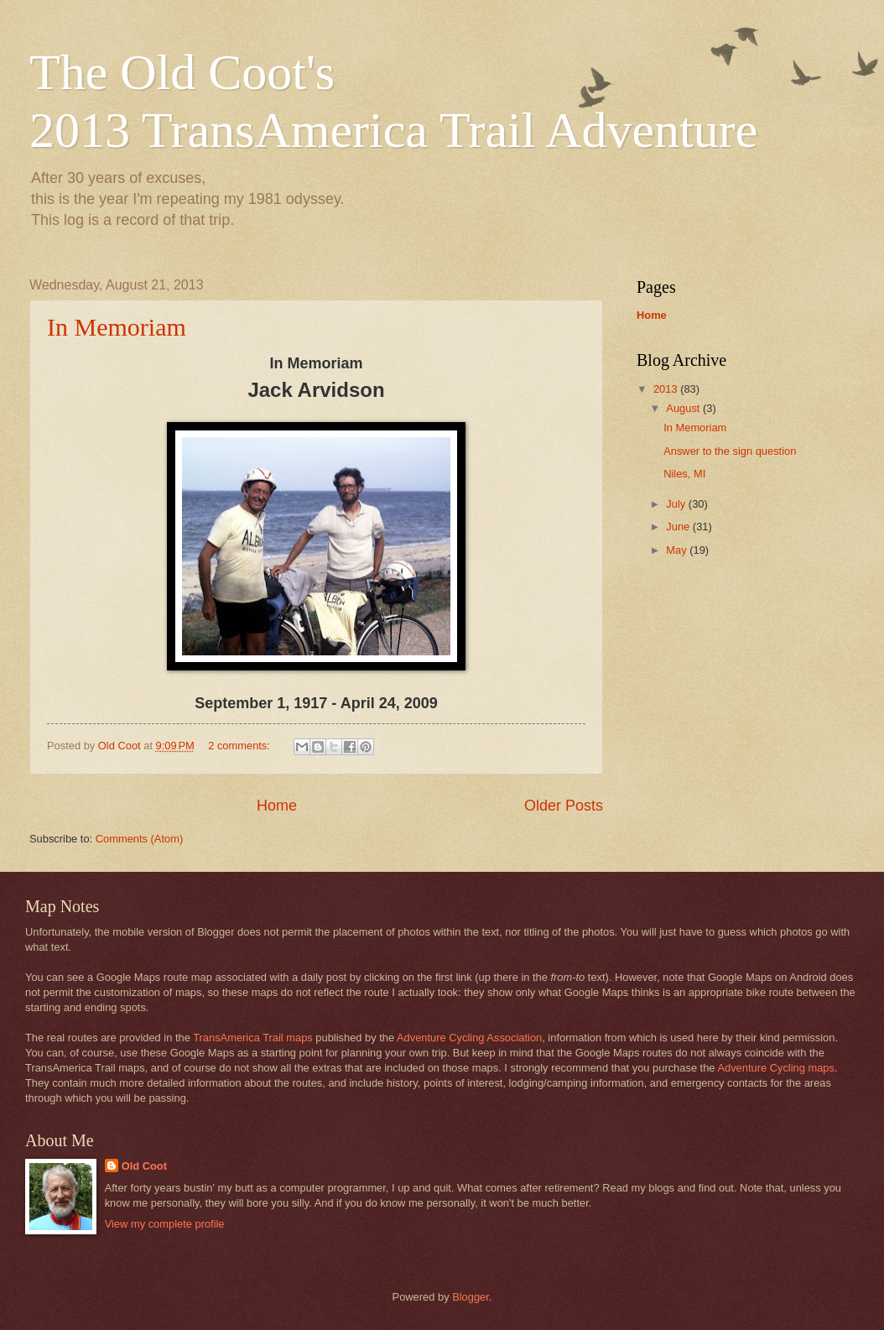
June (679, 526)
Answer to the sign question (729, 451)
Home (277, 805)
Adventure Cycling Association (469, 1037)
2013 (666, 389)
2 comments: (240, 745)
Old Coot (144, 1166)
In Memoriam (116, 327)
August (684, 408)
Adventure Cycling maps (776, 1067)
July (677, 504)
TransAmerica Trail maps (253, 1037)
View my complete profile (165, 1224)
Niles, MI (684, 473)
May (677, 550)
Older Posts (563, 805)
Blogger (470, 1297)
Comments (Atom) (139, 838)
